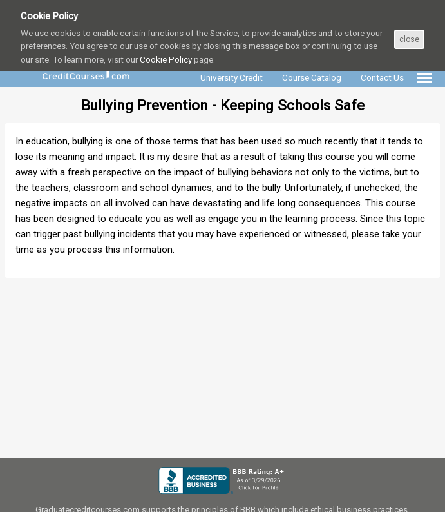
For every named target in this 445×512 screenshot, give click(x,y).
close (409, 39)
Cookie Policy (166, 59)
